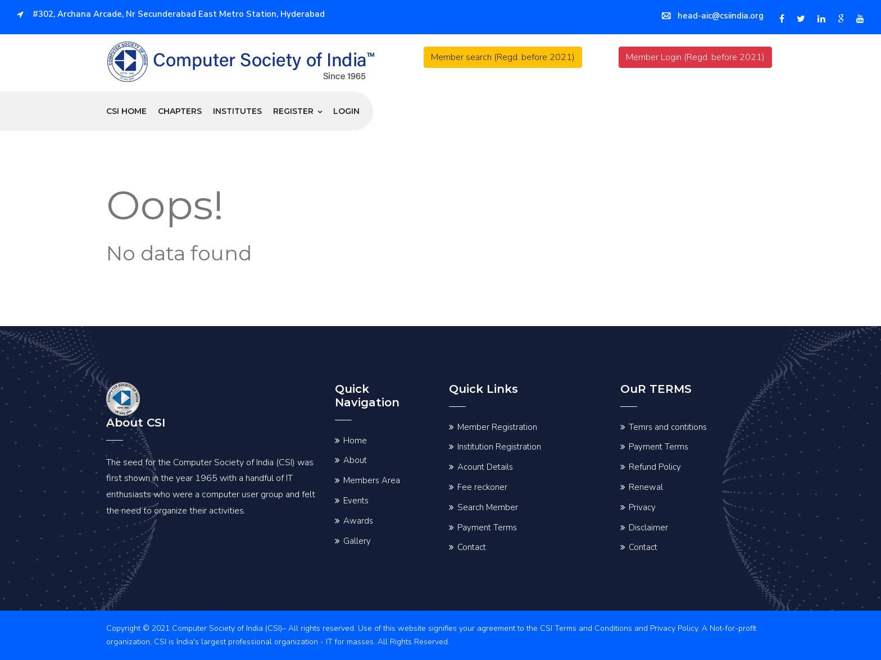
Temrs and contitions (668, 427)
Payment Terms (487, 527)
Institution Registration (499, 446)
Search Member (487, 507)
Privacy (642, 507)
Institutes (237, 111)
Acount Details (485, 467)
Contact (471, 547)
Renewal (646, 487)
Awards (358, 520)
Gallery (357, 541)
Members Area (371, 480)
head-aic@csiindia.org (713, 15)
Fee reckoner (482, 487)
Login (346, 111)
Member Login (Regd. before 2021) (695, 57)
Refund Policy (655, 467)
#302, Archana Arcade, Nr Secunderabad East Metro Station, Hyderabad (171, 14)
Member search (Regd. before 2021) (503, 57)
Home (355, 440)
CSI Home (126, 111)
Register (293, 111)
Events (356, 500)
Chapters (180, 111)
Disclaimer (648, 527)
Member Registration (497, 427)
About (355, 460)
